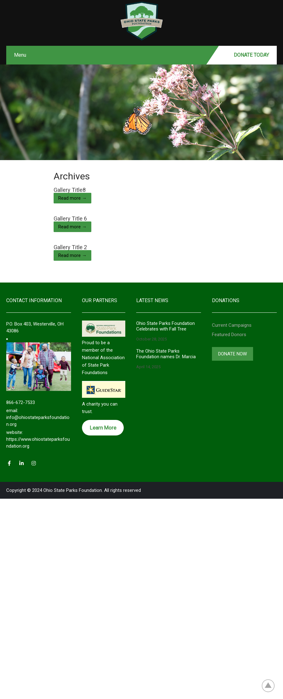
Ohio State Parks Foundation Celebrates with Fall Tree (165, 326)
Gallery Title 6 (70, 218)
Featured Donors (229, 334)
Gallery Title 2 (70, 247)
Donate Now (232, 354)
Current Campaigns (232, 325)
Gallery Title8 (70, 190)
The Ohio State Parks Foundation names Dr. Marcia (166, 353)
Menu (20, 55)
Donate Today (251, 55)
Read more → (72, 198)
